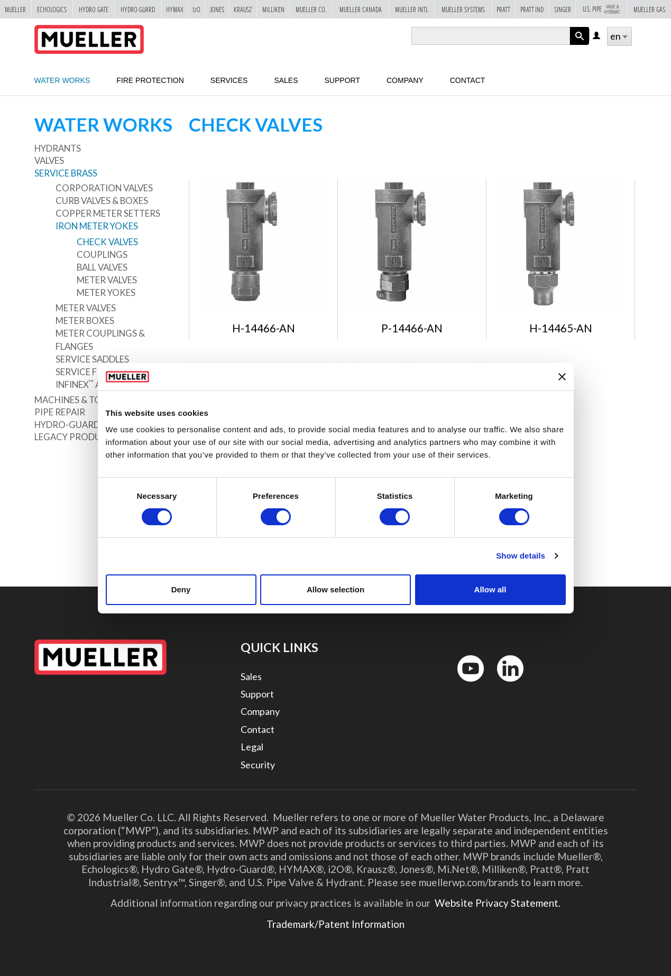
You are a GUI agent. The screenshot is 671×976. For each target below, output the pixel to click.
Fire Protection (150, 80)
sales (286, 80)
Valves (49, 160)
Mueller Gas (649, 9)
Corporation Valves (104, 187)
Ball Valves (102, 267)
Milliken (273, 9)
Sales (251, 676)
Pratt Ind (532, 9)
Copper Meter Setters (108, 213)
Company (405, 80)
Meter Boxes (85, 320)
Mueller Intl (411, 9)
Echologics (52, 9)
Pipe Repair (59, 411)
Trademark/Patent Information (335, 924)
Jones (216, 9)
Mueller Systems (463, 9)
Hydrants (57, 148)
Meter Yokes (106, 292)
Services (229, 80)
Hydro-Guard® (70, 424)
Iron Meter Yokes (97, 225)
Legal (252, 746)
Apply (579, 44)
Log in (597, 36)
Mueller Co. (311, 9)
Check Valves (107, 241)
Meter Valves (107, 279)
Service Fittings (94, 371)
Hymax (174, 9)
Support (342, 80)
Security (258, 764)
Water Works (62, 80)
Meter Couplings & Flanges (100, 339)
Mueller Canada (360, 9)
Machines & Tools (76, 399)
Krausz (243, 9)
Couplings (102, 254)
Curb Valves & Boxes (102, 200)
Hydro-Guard (138, 9)
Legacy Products (76, 436)
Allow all (490, 589)
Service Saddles (92, 359)
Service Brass (65, 173)
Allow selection (335, 589)
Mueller (15, 9)
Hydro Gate (93, 9)
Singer (562, 9)
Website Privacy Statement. (496, 903)
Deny (181, 589)
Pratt (503, 9)
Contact (467, 80)
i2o (196, 9)
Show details (520, 555)
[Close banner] (562, 376)
